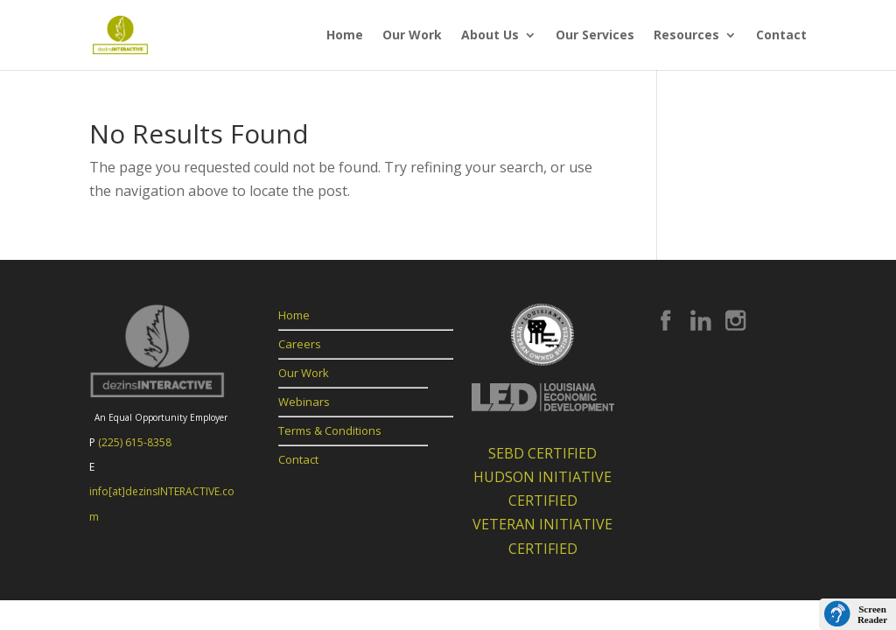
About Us (490, 36)
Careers (299, 344)
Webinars (304, 402)
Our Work (412, 36)
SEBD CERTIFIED (542, 453)
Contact (781, 36)
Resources (686, 36)
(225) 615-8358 (135, 442)
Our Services (595, 36)
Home (344, 36)
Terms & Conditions (330, 430)
